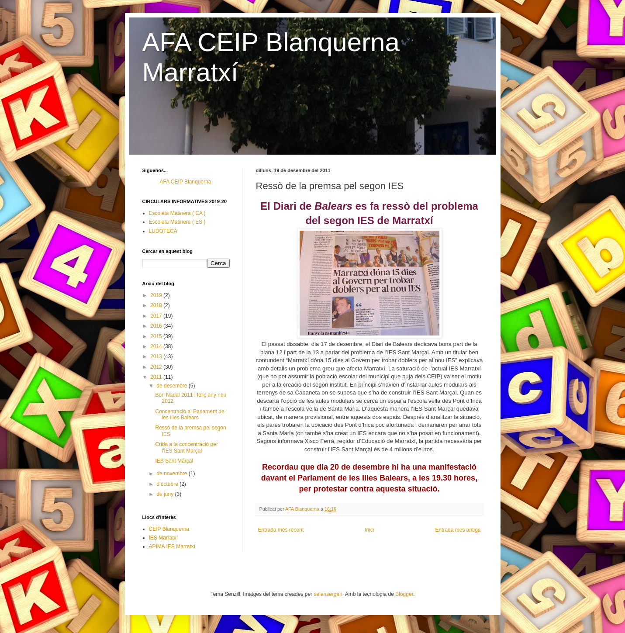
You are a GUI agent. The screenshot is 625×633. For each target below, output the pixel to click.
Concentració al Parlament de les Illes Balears (189, 414)
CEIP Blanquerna (169, 529)
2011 (156, 377)
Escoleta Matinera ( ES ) (177, 222)
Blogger (404, 594)
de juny (165, 494)
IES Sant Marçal (174, 461)
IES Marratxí (163, 538)
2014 (156, 346)
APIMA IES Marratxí (172, 546)
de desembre (172, 386)
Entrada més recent (281, 530)
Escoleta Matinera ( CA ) (177, 213)
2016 (156, 326)
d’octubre (168, 484)
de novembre (172, 473)
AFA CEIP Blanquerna (185, 182)
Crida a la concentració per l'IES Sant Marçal (186, 447)
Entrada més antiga (457, 530)
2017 (156, 316)
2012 (156, 367)
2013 (156, 356)
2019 (156, 295)
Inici (369, 530)
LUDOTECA (163, 231)
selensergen (328, 594)
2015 (156, 336)
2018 (156, 305)
